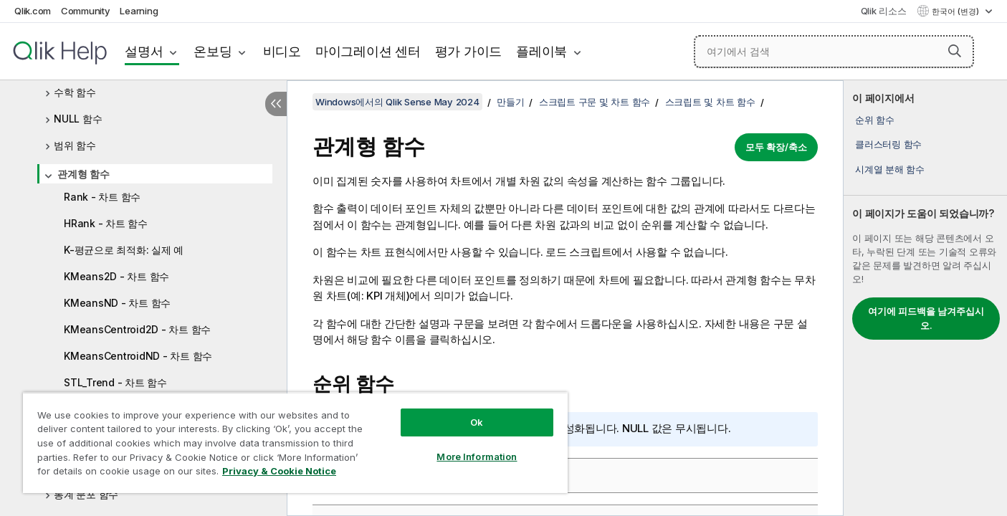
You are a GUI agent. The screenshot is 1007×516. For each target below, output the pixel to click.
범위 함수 (75, 145)
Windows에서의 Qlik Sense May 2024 (397, 102)
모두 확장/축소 (776, 147)
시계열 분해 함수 (890, 169)
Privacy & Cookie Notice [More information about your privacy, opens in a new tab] (279, 471)
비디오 (282, 51)
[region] (295, 442)
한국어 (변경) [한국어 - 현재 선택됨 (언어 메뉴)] (956, 11)
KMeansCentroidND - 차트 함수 (138, 356)
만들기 (510, 102)
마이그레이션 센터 (368, 51)
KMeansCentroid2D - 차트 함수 (137, 329)
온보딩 (213, 51)
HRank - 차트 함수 (106, 223)
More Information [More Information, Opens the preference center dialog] (476, 456)
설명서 (144, 51)
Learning (139, 10)
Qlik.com (32, 10)
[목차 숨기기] (276, 104)
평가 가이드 (468, 51)
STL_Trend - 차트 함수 (115, 382)
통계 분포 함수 (86, 494)
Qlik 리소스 (884, 10)
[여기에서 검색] (834, 52)
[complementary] (925, 298)
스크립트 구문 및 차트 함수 (594, 102)
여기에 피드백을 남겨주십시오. (926, 318)
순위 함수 (874, 119)
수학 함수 (75, 92)
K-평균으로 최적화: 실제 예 (123, 250)
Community (85, 10)
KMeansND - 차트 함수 (117, 303)
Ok (476, 422)
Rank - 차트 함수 (102, 197)
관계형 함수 (83, 174)
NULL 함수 (78, 119)
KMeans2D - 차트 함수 (116, 276)
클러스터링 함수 (888, 144)
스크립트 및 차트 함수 (710, 102)
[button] (954, 51)
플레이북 (541, 51)
